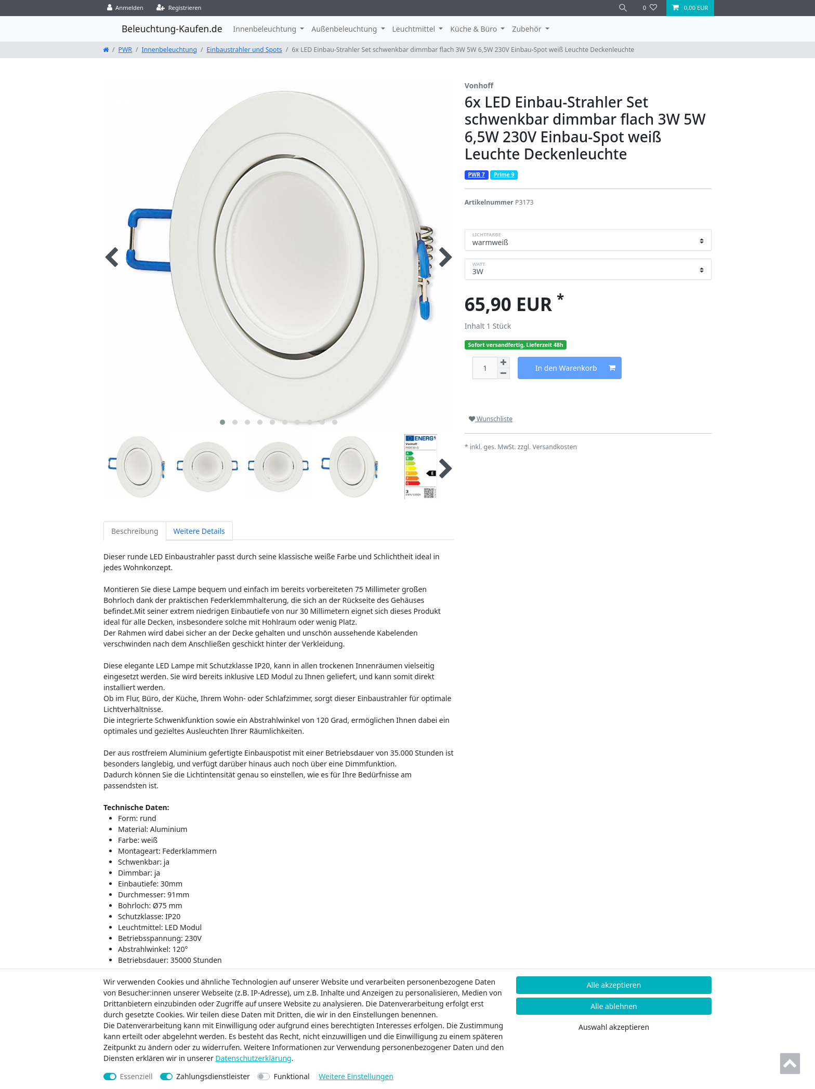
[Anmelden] (125, 8)
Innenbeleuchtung (169, 49)
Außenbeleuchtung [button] (345, 29)
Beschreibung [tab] (135, 531)
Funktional (291, 1076)
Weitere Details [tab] (199, 531)
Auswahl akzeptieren (614, 1027)
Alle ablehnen (613, 1006)
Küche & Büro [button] (474, 29)
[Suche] (623, 8)
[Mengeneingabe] (484, 368)
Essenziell (136, 1076)
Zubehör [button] (527, 29)
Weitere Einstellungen (356, 1076)
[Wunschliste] (650, 8)
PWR (125, 49)
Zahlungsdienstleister (213, 1076)
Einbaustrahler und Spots (244, 49)
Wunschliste (490, 418)
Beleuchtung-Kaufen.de (172, 28)
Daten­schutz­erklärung (253, 1058)
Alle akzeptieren (614, 985)
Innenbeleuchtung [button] (265, 29)
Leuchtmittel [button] (414, 29)
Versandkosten (554, 446)
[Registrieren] (179, 8)
